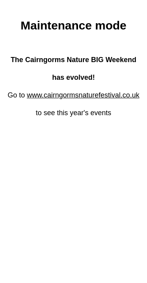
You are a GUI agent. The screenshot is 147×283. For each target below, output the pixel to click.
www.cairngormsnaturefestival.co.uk (83, 95)
